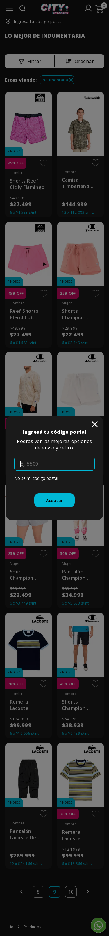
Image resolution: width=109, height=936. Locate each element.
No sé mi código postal (36, 478)
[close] (95, 424)
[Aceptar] (54, 500)
